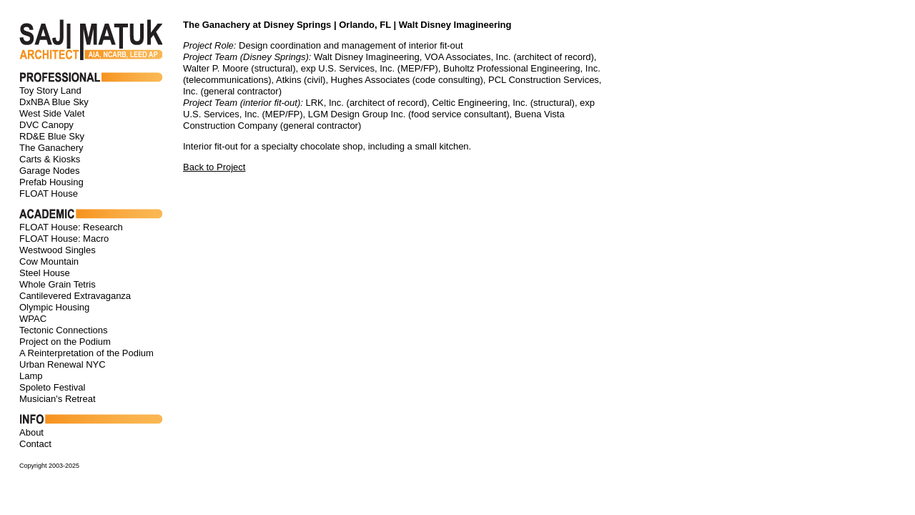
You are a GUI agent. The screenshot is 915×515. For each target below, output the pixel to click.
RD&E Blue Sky (51, 136)
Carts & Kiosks (49, 159)
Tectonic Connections (63, 330)
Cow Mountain (49, 261)
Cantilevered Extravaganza (75, 295)
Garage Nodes (49, 170)
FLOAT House (48, 193)
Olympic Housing (54, 307)
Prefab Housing (51, 182)
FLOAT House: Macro (64, 238)
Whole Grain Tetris (57, 284)
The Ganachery (51, 147)
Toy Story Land (50, 90)
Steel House (44, 273)
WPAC (32, 318)
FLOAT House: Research (71, 227)
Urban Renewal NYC (62, 364)
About (31, 432)
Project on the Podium (65, 341)
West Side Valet (51, 113)
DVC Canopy (46, 124)
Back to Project (214, 167)
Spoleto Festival (52, 387)
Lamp (31, 376)
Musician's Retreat (57, 398)
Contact (35, 443)
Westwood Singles (57, 250)
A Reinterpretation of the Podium (86, 353)
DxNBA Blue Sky (54, 102)
